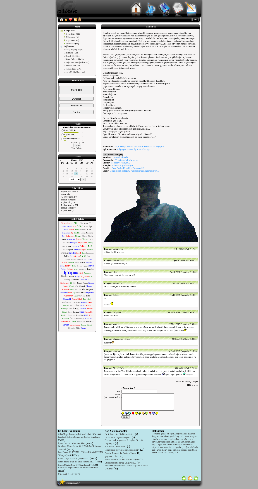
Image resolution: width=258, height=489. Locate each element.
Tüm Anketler (77, 148)
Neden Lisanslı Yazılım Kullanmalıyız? (122, 459)
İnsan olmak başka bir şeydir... (118, 437)
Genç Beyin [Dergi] (74, 49)
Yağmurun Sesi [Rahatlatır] (77, 62)
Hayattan (70, 40)
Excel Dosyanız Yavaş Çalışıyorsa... (73, 458)
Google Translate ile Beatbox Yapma (120, 453)
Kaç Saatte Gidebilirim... (115, 446)
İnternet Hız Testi (73, 65)
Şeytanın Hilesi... (112, 456)
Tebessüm (70, 43)
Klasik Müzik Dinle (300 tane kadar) (74, 465)
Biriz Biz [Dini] (72, 53)
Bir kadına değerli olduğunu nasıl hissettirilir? (78, 467)
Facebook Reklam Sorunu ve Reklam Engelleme (79, 437)
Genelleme (70, 34)
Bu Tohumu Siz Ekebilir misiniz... (119, 434)
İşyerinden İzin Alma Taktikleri (71, 443)
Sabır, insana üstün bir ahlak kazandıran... (76, 461)
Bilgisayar (70, 37)
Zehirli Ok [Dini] (73, 56)
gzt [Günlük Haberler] (75, 72)
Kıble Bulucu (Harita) (75, 59)
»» (197, 385)
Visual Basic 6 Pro (74, 69)
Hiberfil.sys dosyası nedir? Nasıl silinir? (75, 434)
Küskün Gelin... (65, 474)
